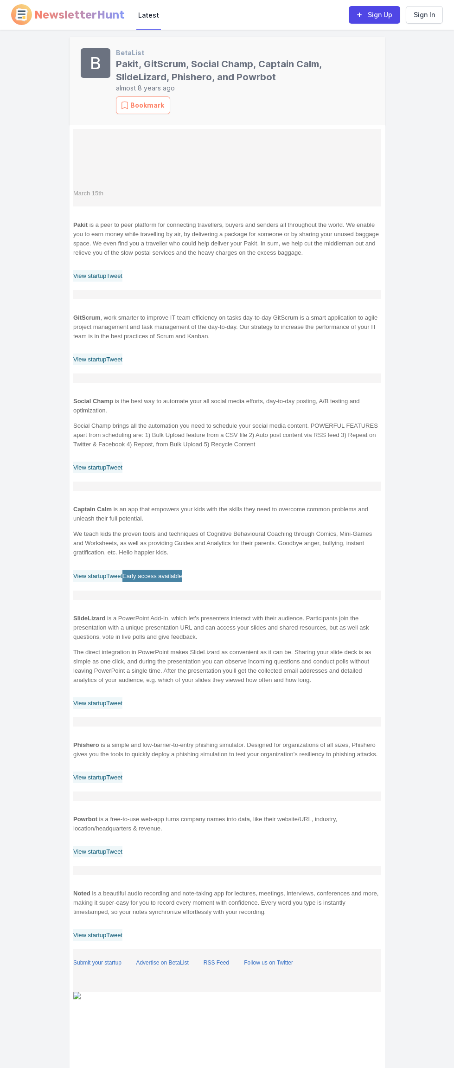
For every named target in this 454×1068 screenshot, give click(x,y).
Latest (148, 15)
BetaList (130, 53)
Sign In (424, 15)
